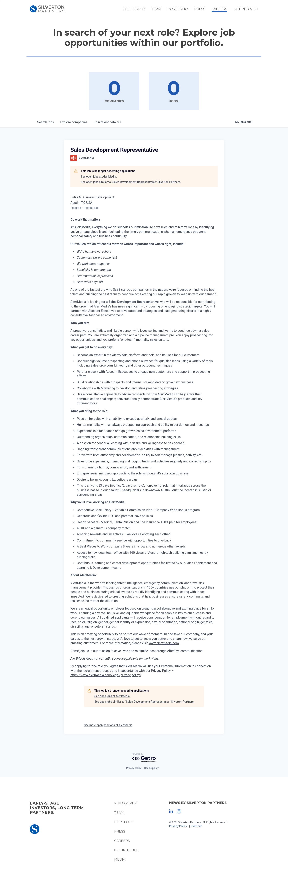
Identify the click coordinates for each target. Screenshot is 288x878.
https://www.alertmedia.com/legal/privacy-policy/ (105, 675)
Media (118, 859)
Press (203, 10)
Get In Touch (249, 10)
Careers (223, 10)
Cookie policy (151, 768)
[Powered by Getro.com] (144, 758)
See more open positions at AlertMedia (108, 725)
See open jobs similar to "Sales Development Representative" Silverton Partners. (131, 182)
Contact (197, 826)
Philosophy (137, 10)
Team (160, 10)
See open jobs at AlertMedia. (99, 176)
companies (73, 122)
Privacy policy (133, 768)
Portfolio (181, 10)
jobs (45, 122)
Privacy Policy (179, 826)
